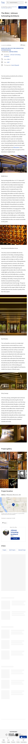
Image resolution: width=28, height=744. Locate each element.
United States (13, 52)
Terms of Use (15, 6)
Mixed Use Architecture (8, 48)
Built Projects (12, 550)
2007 (8, 62)
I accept (22, 7)
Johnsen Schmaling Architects (14, 532)
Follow (15, 538)
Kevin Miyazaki (15, 65)
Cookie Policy (9, 8)
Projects (4, 550)
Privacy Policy (3, 8)
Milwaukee (16, 147)
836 (8, 59)
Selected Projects (22, 550)
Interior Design (6, 50)
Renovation (19, 48)
